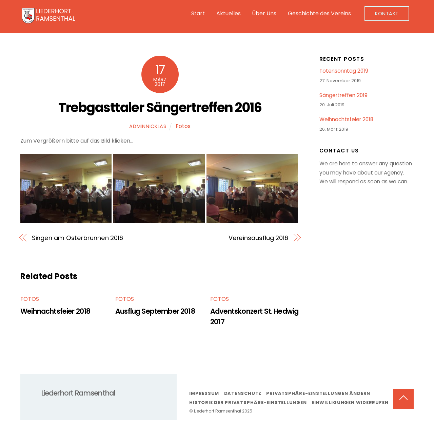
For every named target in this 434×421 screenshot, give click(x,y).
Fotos (183, 126)
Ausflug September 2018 (155, 311)
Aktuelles (228, 13)
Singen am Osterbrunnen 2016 (77, 238)
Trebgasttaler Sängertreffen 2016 (159, 107)
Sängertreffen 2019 (343, 95)
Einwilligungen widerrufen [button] (350, 402)
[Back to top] (403, 399)
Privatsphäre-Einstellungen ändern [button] (318, 393)
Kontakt (387, 13)
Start (198, 13)
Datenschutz (243, 393)
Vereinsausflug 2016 (258, 238)
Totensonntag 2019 (343, 71)
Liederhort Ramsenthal (217, 411)
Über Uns (264, 13)
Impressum (204, 393)
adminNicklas (147, 126)
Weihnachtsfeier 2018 (55, 311)
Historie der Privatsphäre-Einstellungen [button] (248, 402)
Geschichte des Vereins (319, 13)
